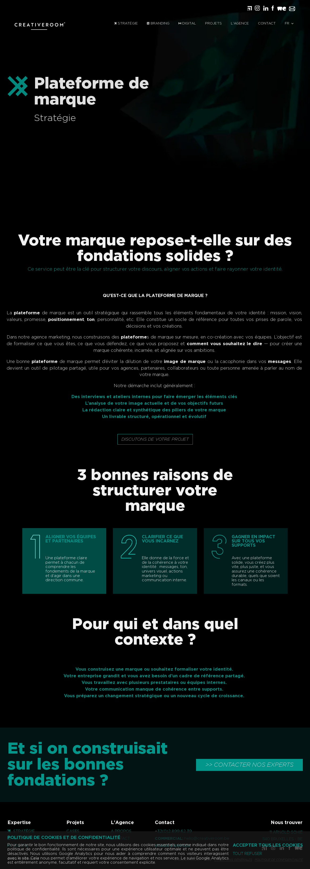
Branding (158, 23)
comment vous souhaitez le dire (216, 344)
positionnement (58, 319)
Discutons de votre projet (155, 439)
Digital (187, 23)
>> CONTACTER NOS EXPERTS (249, 765)
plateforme (19, 313)
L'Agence (240, 23)
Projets (213, 23)
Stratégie (126, 23)
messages (271, 362)
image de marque (177, 362)
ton (83, 319)
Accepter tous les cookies (268, 845)
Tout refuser (247, 854)
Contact (267, 23)
